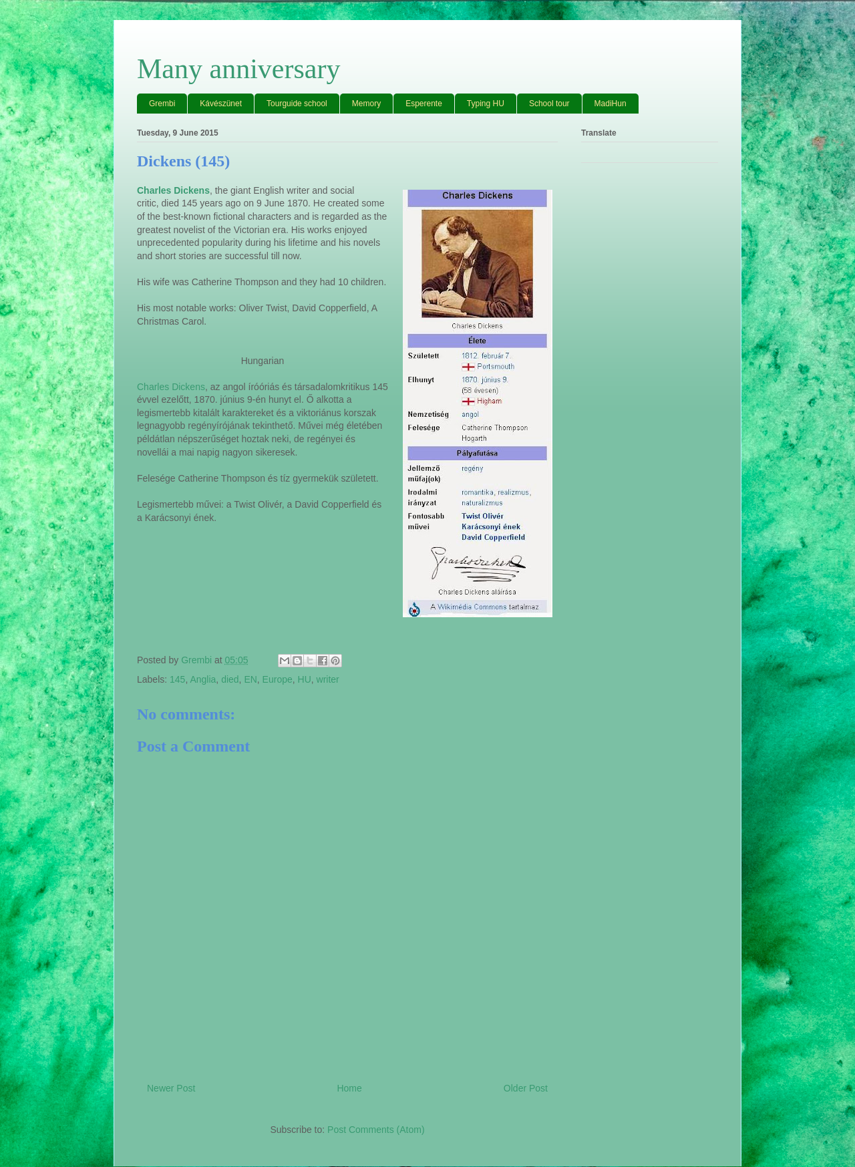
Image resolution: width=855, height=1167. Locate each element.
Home (349, 1088)
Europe (278, 679)
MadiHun (610, 103)
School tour (549, 103)
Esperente (423, 103)
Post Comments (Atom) (375, 1129)
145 (177, 679)
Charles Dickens (171, 386)
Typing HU (485, 103)
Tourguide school (297, 103)
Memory (366, 103)
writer (328, 679)
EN (250, 679)
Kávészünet (221, 103)
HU (304, 679)
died (229, 679)
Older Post (526, 1088)
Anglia (203, 679)
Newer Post (171, 1088)
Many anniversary (238, 68)
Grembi (162, 103)
